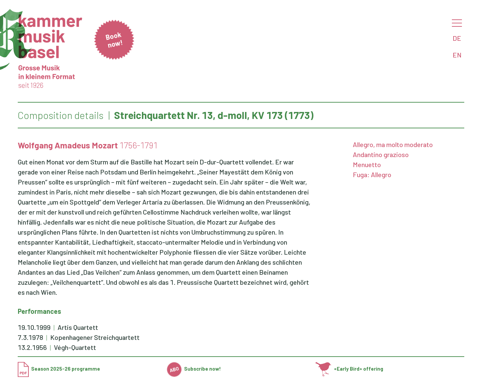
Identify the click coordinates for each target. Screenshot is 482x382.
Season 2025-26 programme (59, 369)
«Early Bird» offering (349, 369)
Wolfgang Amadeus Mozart (68, 145)
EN (457, 55)
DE (457, 38)
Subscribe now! (194, 369)
